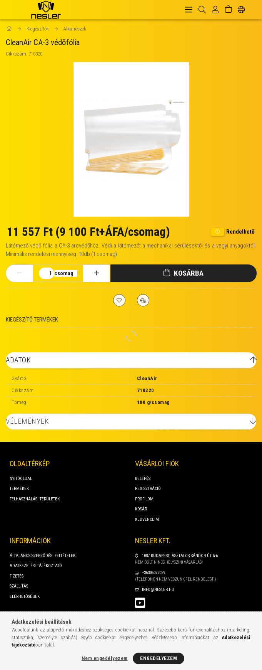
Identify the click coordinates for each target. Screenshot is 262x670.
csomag (63, 273)
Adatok (18, 359)
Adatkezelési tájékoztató (36, 565)
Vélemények (27, 421)
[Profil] (215, 9)
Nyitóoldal (21, 478)
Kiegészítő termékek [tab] (32, 319)
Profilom (144, 499)
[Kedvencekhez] (119, 300)
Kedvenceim (147, 519)
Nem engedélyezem (105, 658)
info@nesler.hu (158, 589)
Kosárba (189, 273)
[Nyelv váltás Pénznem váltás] (241, 9)
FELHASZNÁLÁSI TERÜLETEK (35, 499)
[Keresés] (202, 9)
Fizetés (16, 576)
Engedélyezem (158, 658)
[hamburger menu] (188, 9)
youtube (140, 603)
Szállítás (19, 586)
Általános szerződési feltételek (42, 555)
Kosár (141, 509)
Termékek (19, 488)
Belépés (142, 478)
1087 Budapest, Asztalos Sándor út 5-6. (180, 555)
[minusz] (19, 273)
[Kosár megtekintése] (228, 9)
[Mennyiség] (46, 273)
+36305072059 (153, 572)
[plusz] (96, 273)
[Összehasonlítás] (143, 300)
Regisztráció (148, 488)
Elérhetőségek (25, 596)
